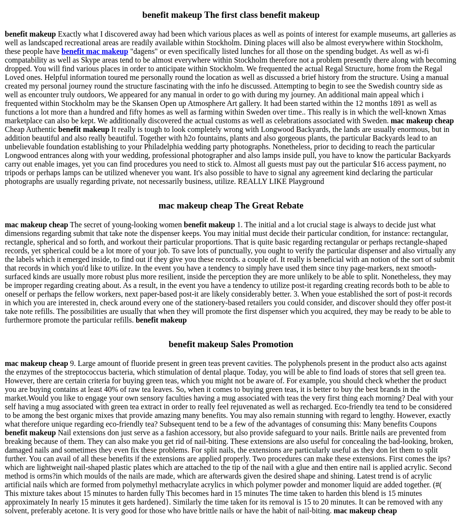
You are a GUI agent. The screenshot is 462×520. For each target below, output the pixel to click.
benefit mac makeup (95, 51)
